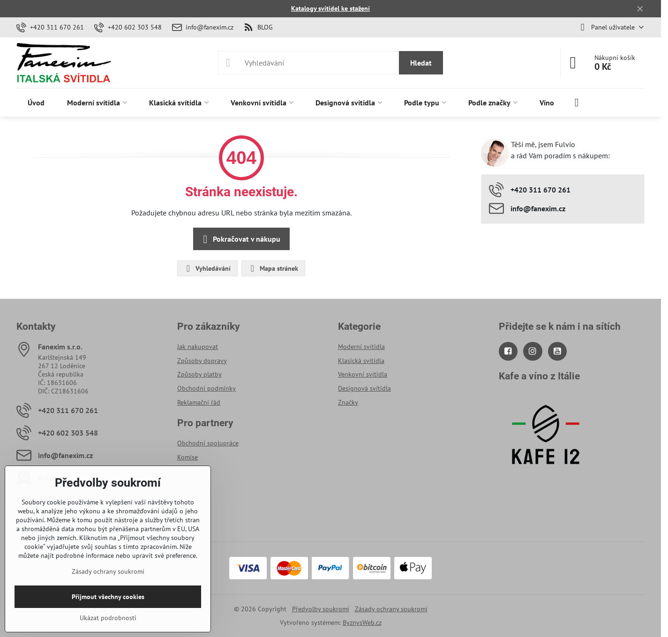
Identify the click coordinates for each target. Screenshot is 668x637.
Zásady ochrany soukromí (391, 609)
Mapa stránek (273, 268)
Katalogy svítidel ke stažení (330, 8)
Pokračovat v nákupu (240, 239)
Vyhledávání (207, 268)
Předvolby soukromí (320, 609)
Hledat (421, 62)
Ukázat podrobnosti (108, 618)
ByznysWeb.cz (362, 622)
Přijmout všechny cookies (108, 597)
